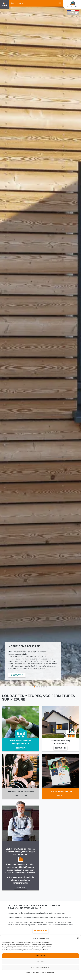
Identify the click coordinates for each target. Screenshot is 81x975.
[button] (78, 938)
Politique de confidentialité (47, 972)
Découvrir (20, 748)
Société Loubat (20, 796)
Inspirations (60, 748)
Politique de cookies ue (32, 972)
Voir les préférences (40, 967)
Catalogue (60, 796)
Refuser (40, 961)
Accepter (40, 956)
